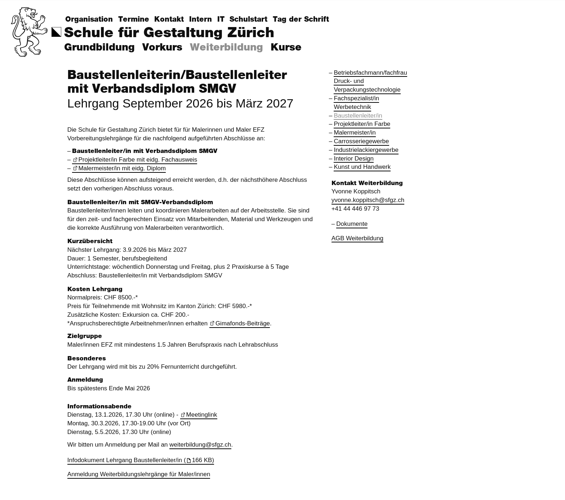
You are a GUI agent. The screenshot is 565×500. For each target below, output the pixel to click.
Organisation (89, 19)
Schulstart (248, 19)
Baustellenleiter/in (358, 115)
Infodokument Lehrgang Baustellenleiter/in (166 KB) (140, 460)
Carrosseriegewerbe (361, 141)
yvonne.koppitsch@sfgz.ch (368, 200)
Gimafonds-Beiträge (242, 323)
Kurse (286, 48)
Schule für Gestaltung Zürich (169, 33)
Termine (133, 19)
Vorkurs (162, 48)
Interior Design (354, 158)
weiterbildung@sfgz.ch (200, 444)
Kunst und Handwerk (362, 166)
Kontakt (169, 19)
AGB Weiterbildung (357, 238)
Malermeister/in (354, 132)
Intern (200, 19)
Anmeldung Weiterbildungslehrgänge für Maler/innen (138, 474)
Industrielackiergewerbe (366, 149)
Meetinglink (201, 414)
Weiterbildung (226, 48)
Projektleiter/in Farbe (362, 123)
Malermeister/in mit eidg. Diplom (122, 168)
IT (220, 19)
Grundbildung (99, 48)
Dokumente (352, 223)
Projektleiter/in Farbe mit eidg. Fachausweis (137, 159)
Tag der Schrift (301, 19)
